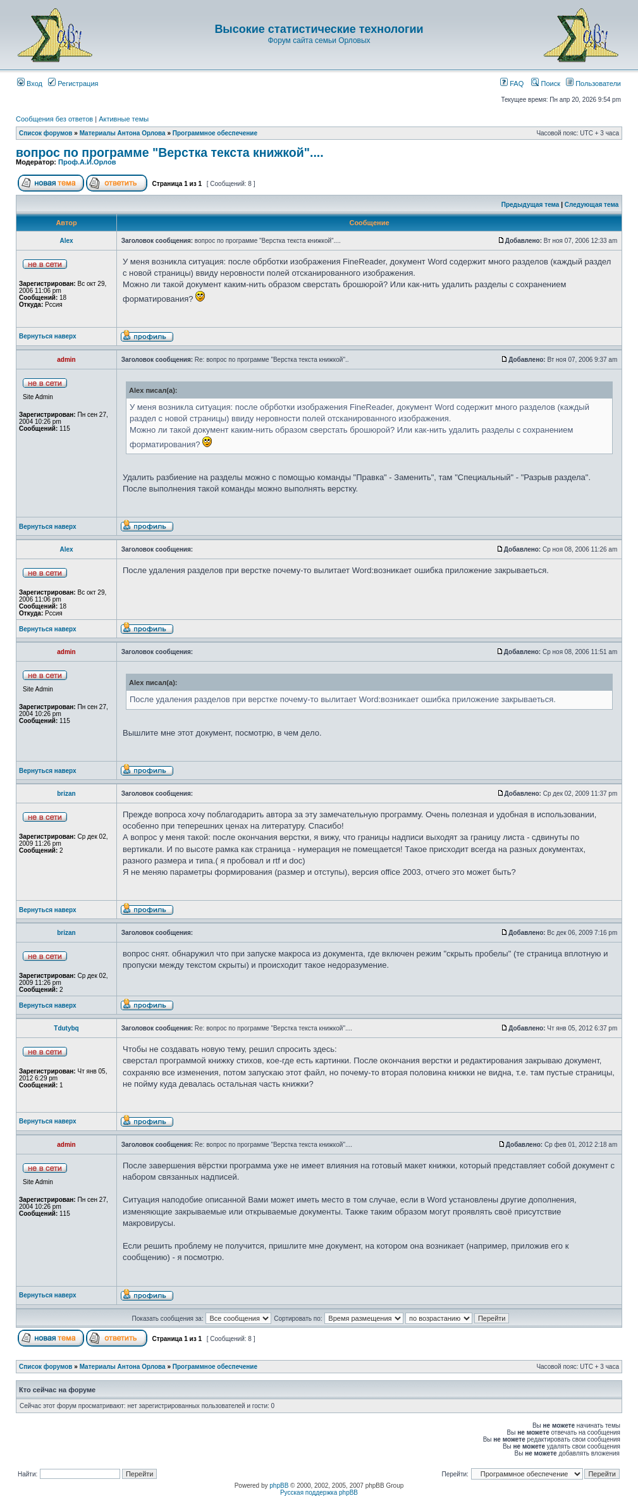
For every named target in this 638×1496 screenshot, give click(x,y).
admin (66, 359)
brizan (66, 793)
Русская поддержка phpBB (319, 1492)
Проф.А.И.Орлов (87, 162)
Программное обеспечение (215, 133)
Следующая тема (591, 204)
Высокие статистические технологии (318, 29)
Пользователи (593, 83)
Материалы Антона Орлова (123, 133)
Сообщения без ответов (54, 119)
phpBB (278, 1485)
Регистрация (73, 83)
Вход (29, 83)
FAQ (512, 83)
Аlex (66, 240)
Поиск (545, 83)
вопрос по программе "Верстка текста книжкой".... (170, 152)
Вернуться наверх (48, 336)
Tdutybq (66, 1028)
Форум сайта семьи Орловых (318, 40)
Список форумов (46, 133)
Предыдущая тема (530, 204)
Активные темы (124, 119)
